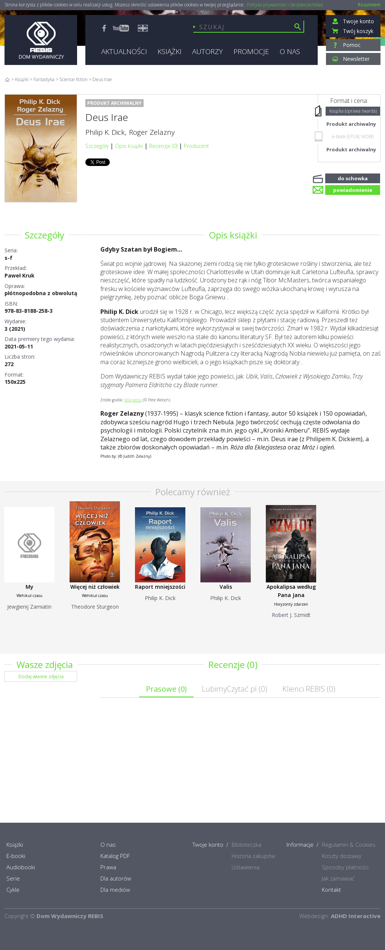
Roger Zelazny (152, 132)
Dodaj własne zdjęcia (41, 676)
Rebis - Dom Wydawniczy (41, 40)
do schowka (352, 177)
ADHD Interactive (355, 916)
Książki (22, 79)
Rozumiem (369, 5)
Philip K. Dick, (105, 132)
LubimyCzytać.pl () (234, 689)
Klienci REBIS (308, 689)
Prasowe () (166, 689)
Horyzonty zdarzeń (291, 604)
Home (7, 79)
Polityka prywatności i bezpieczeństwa (285, 5)
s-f (8, 257)
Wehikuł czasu (29, 595)
